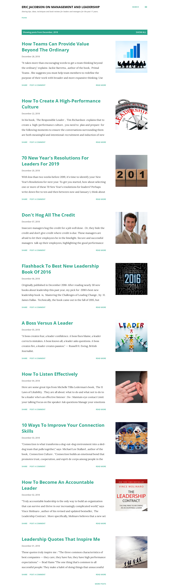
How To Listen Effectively (50, 374)
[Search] (135, 6)
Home (24, 17)
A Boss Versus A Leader (47, 323)
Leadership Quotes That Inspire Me (61, 539)
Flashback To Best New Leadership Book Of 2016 (60, 269)
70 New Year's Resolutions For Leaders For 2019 (55, 161)
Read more (101, 85)
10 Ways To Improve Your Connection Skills (63, 428)
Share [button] (24, 85)
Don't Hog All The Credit (48, 215)
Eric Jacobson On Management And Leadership (61, 7)
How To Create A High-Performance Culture (61, 104)
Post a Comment (37, 85)
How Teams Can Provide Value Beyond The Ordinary (55, 47)
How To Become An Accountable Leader (58, 485)
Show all (141, 32)
